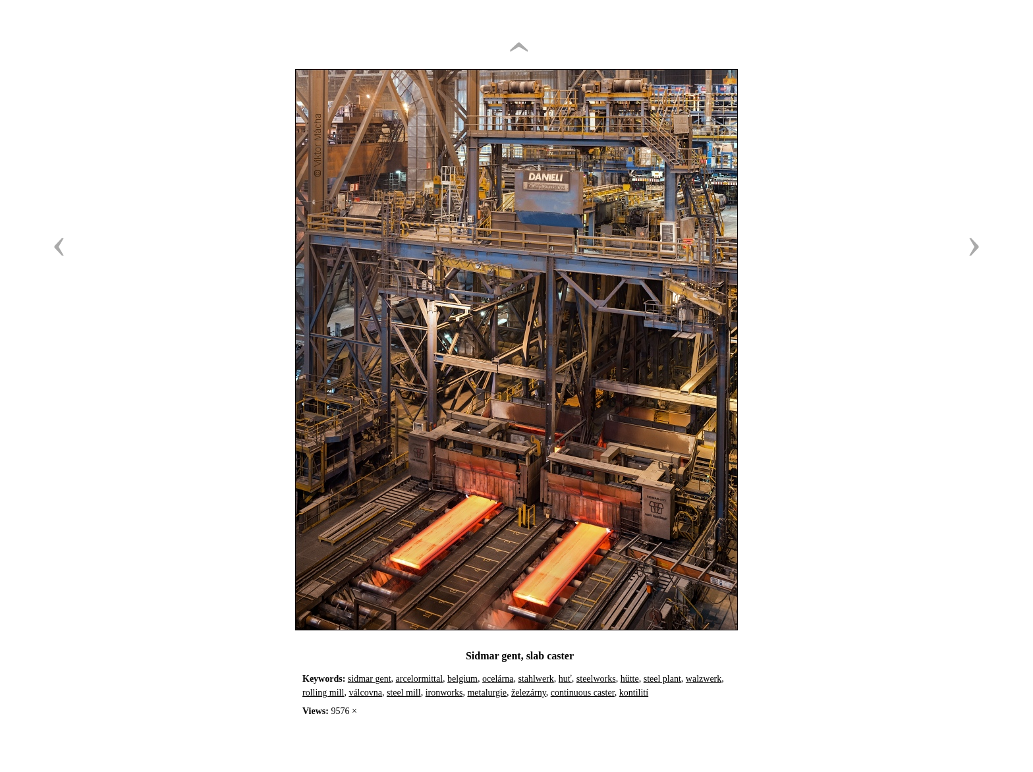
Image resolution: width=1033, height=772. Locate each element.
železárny (528, 693)
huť (565, 679)
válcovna (365, 693)
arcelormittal (419, 679)
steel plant (662, 679)
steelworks (596, 679)
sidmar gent (369, 679)
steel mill (404, 693)
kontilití (633, 693)
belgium (462, 679)
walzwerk (703, 679)
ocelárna (497, 679)
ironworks (444, 693)
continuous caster (583, 693)
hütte (630, 679)
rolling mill (323, 693)
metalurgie (487, 693)
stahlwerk (535, 679)
